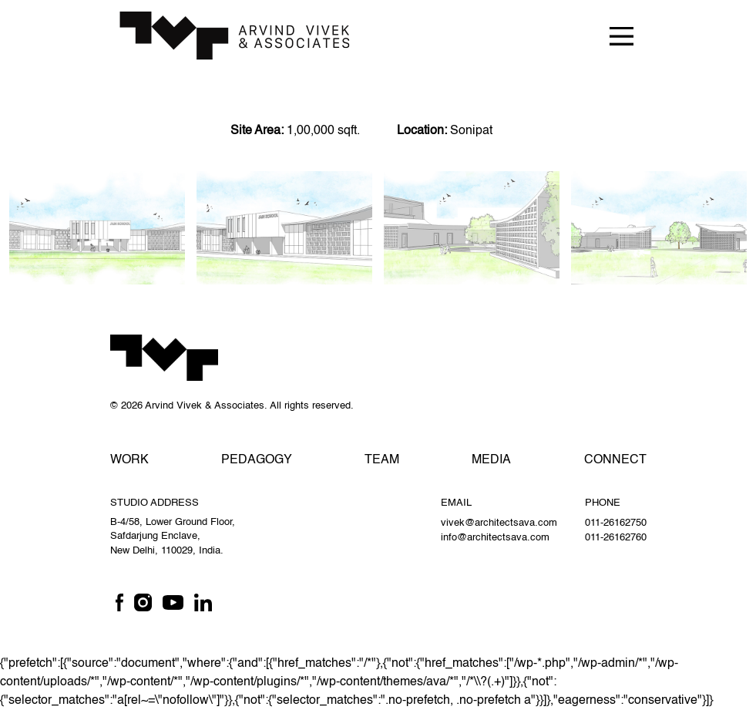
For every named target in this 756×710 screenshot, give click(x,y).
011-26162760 (616, 538)
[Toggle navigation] (621, 35)
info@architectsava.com (495, 538)
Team (382, 460)
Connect (615, 460)
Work (129, 460)
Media (491, 460)
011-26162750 (616, 523)
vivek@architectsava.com (499, 523)
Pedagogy (256, 460)
